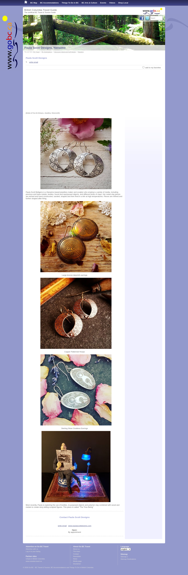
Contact (76, 554)
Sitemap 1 (124, 557)
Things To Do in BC (70, 3)
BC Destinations (47, 52)
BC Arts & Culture (89, 3)
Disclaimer (77, 564)
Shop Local (123, 3)
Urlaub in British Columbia (35, 559)
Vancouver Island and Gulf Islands (65, 52)
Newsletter (77, 556)
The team (76, 551)
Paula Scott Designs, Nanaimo (45, 47)
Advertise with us (32, 549)
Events (103, 3)
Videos (112, 3)
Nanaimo (81, 52)
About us (76, 549)
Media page (77, 561)
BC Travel (36, 52)
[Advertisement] (94, 91)
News (75, 559)
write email (33, 62)
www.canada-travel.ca (34, 561)
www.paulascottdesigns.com (79, 526)
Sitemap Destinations (128, 559)
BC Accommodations (49, 3)
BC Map (33, 3)
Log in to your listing (33, 551)
